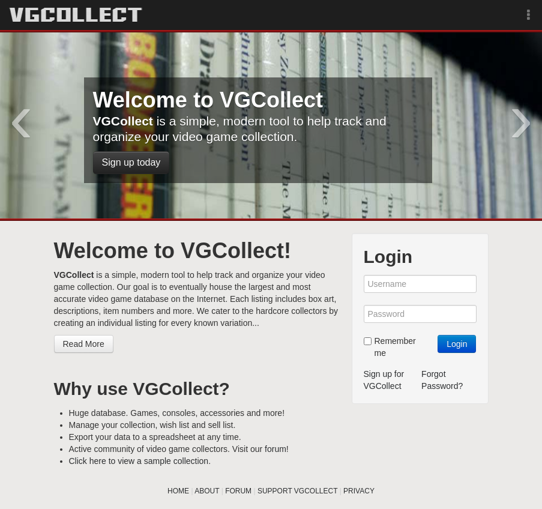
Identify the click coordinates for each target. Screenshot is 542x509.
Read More (83, 344)
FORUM (238, 491)
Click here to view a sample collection (139, 461)
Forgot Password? (442, 380)
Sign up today (131, 162)
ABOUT (206, 491)
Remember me (390, 347)
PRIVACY (359, 491)
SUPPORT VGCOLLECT (297, 491)
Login (457, 344)
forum (275, 449)
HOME (178, 491)
